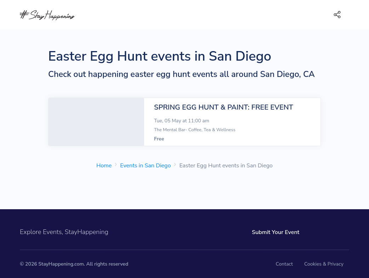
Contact (284, 264)
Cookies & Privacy (324, 264)
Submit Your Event (275, 232)
